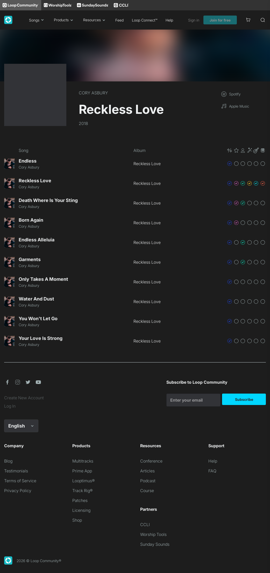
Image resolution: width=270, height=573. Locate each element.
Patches (80, 500)
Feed (119, 20)
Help (169, 20)
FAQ (212, 470)
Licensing (81, 510)
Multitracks (82, 461)
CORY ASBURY (93, 92)
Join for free (220, 20)
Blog (8, 461)
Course (147, 490)
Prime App (82, 470)
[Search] (263, 20)
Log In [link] (10, 406)
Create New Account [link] (24, 397)
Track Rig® (82, 490)
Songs (37, 20)
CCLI (145, 524)
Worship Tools (153, 534)
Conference (151, 461)
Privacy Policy (17, 490)
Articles (147, 470)
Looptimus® (83, 480)
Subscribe (244, 399)
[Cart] (248, 20)
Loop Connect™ (144, 20)
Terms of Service (20, 480)
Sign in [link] (193, 20)
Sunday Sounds (154, 544)
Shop (77, 520)
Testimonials (16, 470)
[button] (246, 150)
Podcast (147, 480)
